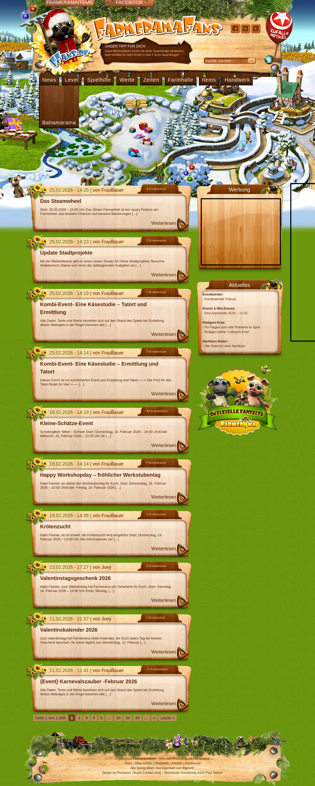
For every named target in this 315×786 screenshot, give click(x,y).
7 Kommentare (156, 292)
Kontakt (177, 763)
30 (137, 718)
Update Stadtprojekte (66, 253)
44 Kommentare (157, 411)
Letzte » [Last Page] (167, 718)
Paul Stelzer (214, 773)
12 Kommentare (157, 669)
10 (118, 718)
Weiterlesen (163, 223)
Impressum (192, 763)
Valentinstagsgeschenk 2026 (75, 578)
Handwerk (237, 80)
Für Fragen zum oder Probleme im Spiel (232, 327)
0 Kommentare (156, 462)
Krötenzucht (55, 526)
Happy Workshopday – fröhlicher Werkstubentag (100, 475)
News (49, 80)
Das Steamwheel (60, 201)
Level (72, 80)
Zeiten (151, 80)
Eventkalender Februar (220, 299)
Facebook (129, 2)
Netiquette (162, 763)
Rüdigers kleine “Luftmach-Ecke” (227, 332)
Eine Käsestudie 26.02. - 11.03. (226, 313)
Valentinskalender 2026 (68, 630)
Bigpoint (187, 768)
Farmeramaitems (69, 2)
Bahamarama (59, 122)
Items (209, 80)
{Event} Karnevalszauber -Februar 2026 (88, 681)
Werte (127, 80)
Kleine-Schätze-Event (66, 423)
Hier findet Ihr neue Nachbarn (224, 346)
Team (128, 763)
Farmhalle (180, 80)
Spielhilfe (99, 80)
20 (128, 718)
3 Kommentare (156, 240)
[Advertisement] (90, 156)
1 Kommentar (155, 617)
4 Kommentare (156, 189)
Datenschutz (143, 763)
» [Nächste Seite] (154, 718)
